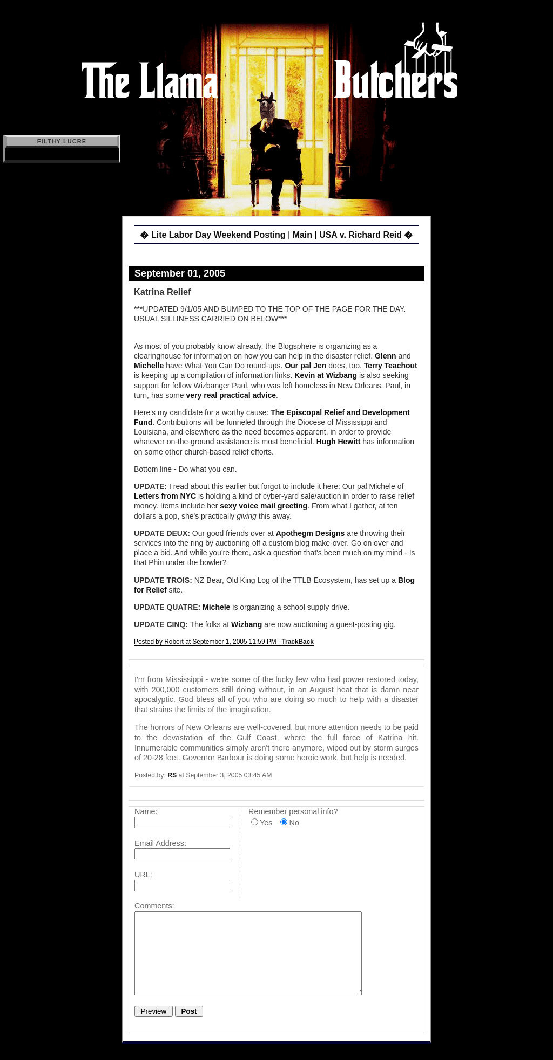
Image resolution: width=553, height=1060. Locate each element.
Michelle (149, 365)
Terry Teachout (390, 365)
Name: (145, 811)
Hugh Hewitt (338, 441)
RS (172, 775)
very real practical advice (231, 395)
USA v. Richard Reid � (366, 234)
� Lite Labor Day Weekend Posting (212, 234)
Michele (216, 607)
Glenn (385, 356)
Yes (266, 822)
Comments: (154, 905)
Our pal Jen (305, 365)
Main (302, 234)
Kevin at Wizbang (325, 375)
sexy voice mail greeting (263, 505)
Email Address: (160, 843)
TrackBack (297, 641)
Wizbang (246, 624)
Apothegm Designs (310, 533)
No (294, 822)
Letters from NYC (165, 496)
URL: (143, 874)
